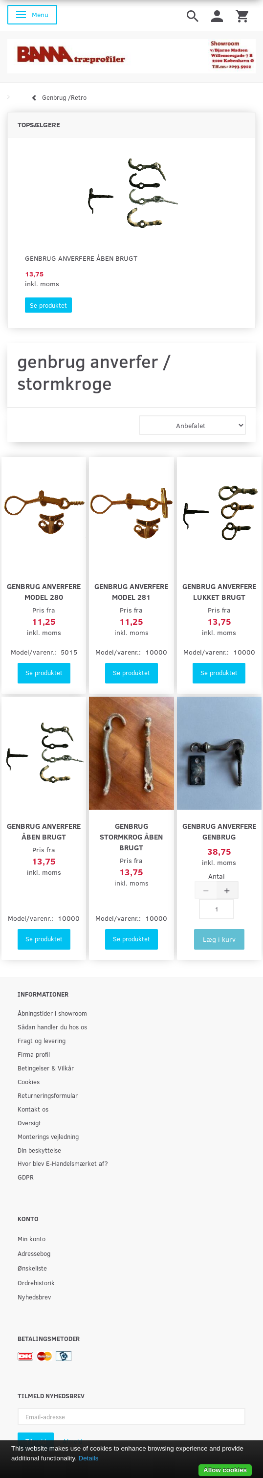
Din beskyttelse (39, 1150)
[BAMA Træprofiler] (131, 53)
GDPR (26, 1177)
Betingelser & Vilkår (46, 1068)
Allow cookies (225, 1470)
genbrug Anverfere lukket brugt (219, 591)
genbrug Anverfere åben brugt (81, 258)
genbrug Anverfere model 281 (131, 591)
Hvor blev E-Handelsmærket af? (63, 1163)
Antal (216, 876)
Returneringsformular (48, 1095)
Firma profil (34, 1054)
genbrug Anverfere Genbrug (219, 830)
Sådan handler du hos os (52, 1027)
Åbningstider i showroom (52, 1013)
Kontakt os (33, 1109)
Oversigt (29, 1122)
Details (89, 1458)
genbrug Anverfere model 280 (44, 591)
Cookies (29, 1081)
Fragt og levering (42, 1040)
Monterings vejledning (48, 1136)
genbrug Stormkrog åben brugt (131, 836)
